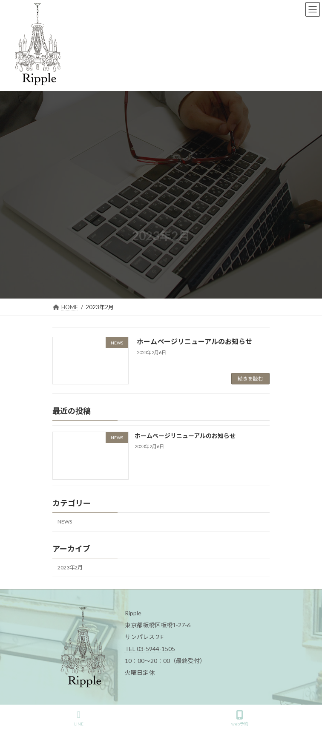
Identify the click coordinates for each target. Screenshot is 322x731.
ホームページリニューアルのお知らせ (194, 341)
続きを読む (250, 378)
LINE (78, 718)
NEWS (65, 522)
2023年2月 (70, 567)
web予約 (239, 718)
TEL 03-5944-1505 (150, 648)
